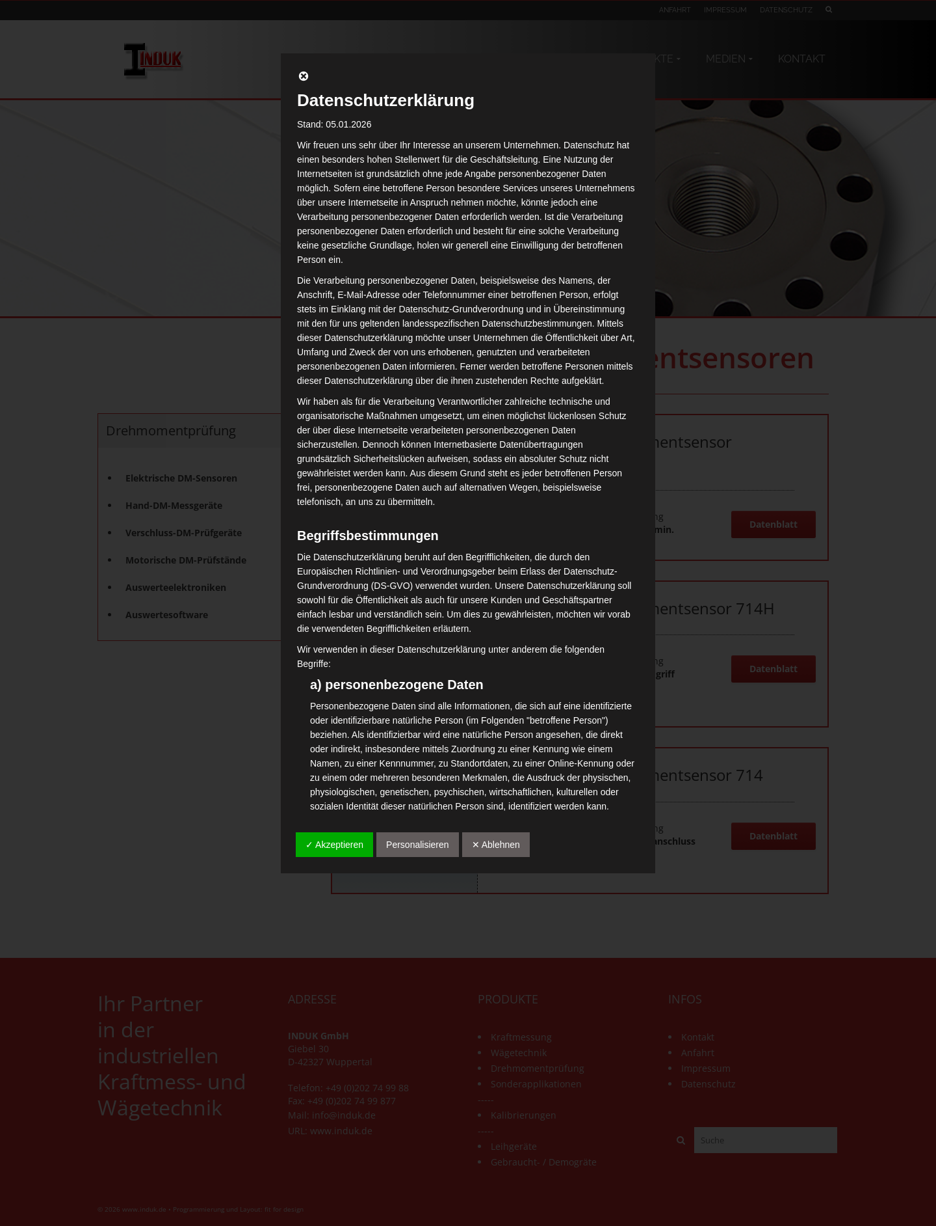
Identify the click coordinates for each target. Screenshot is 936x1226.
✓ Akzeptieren (334, 844)
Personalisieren (417, 844)
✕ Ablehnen (496, 844)
